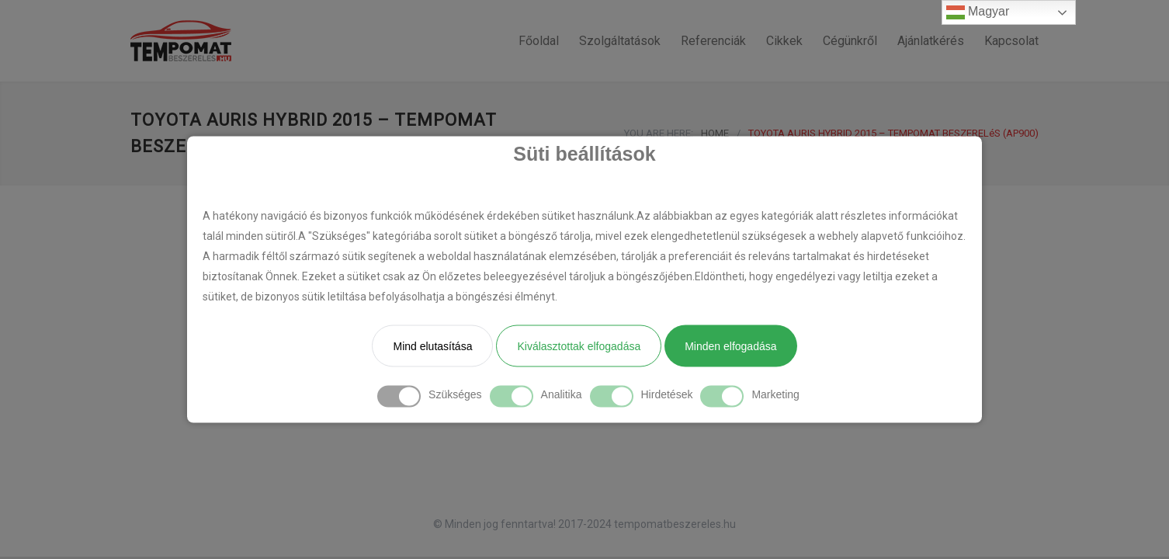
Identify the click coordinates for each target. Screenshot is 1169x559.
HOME (715, 133)
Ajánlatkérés (930, 40)
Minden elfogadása (730, 346)
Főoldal (539, 40)
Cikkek (784, 40)
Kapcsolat (1011, 40)
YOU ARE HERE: (658, 133)
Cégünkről (850, 40)
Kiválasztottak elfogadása (578, 346)
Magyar (978, 12)
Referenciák (713, 40)
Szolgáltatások (620, 40)
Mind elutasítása (432, 346)
